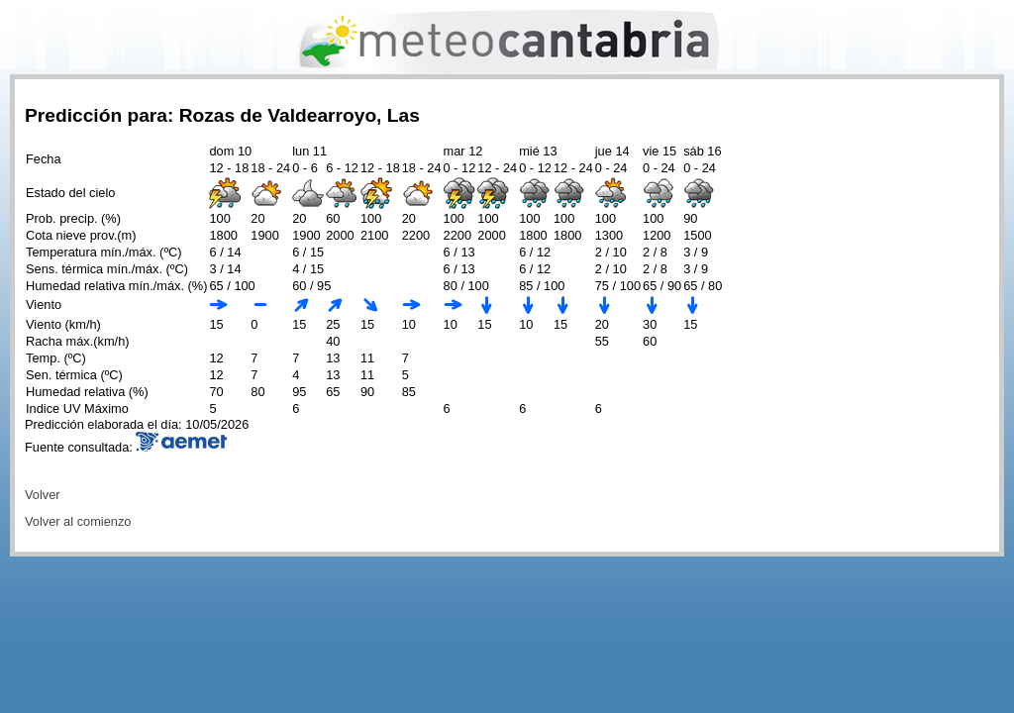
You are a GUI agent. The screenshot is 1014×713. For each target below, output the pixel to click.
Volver (42, 494)
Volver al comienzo (78, 521)
